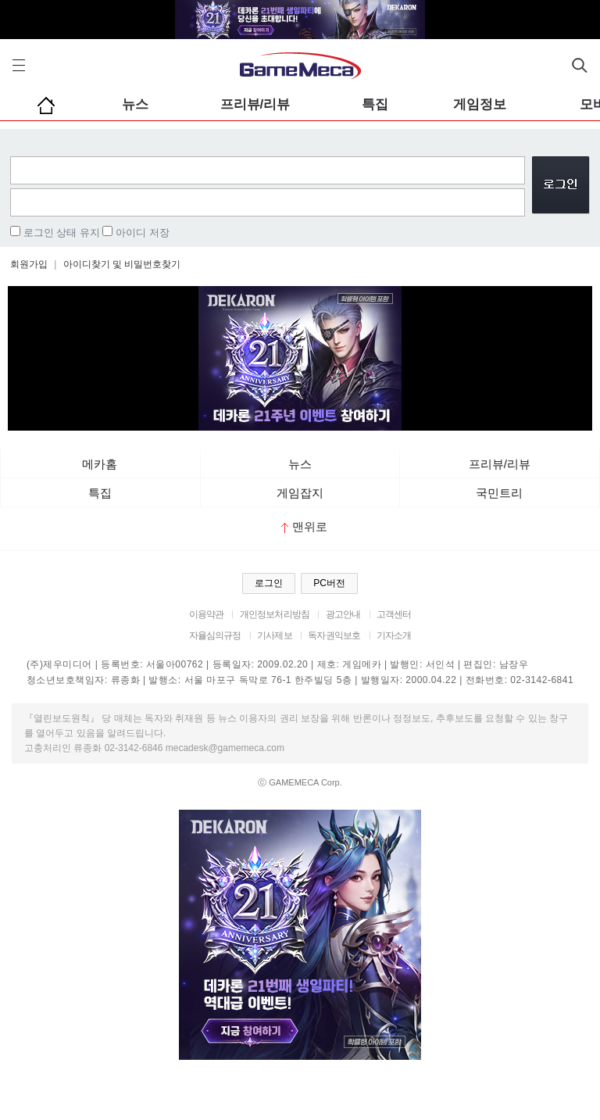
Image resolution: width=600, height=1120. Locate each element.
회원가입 (29, 264)
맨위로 (304, 526)
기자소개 (394, 635)
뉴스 (135, 104)
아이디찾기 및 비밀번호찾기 (122, 264)
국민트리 (499, 492)
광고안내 (343, 614)
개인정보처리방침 (274, 614)
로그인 (269, 583)
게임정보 (479, 104)
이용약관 (206, 614)
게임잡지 (300, 492)
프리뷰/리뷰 (255, 104)
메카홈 (99, 464)
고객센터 (394, 614)
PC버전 (329, 583)
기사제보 (274, 635)
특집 (375, 104)
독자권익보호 (334, 635)
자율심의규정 (215, 635)
